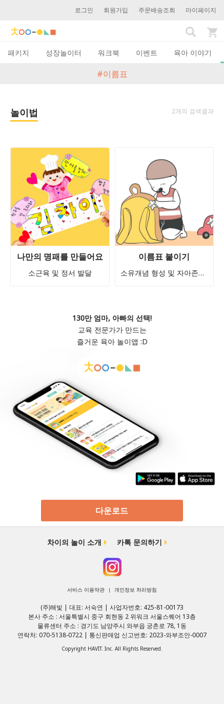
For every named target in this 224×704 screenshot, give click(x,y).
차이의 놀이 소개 (74, 542)
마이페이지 (201, 10)
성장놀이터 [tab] (64, 52)
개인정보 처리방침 (135, 589)
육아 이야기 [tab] (193, 52)
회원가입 (116, 10)
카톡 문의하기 (139, 542)
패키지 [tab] (18, 52)
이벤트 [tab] (146, 52)
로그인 (84, 10)
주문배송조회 (156, 10)
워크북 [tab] (108, 52)
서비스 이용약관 (86, 589)
